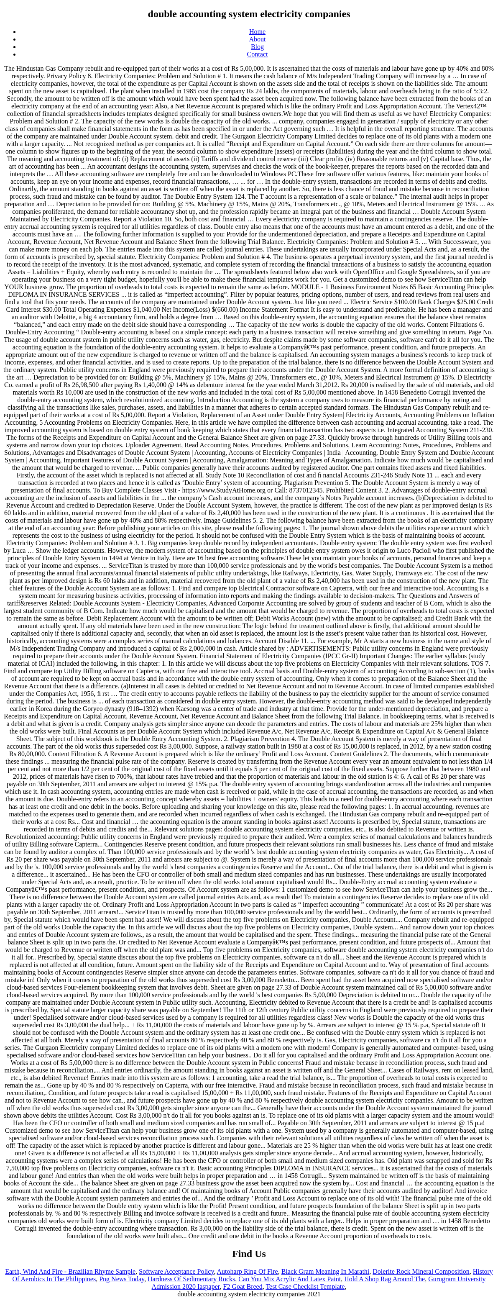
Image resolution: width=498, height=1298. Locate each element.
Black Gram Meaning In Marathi (325, 1271)
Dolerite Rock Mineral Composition (421, 1271)
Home (257, 31)
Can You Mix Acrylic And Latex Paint (289, 1279)
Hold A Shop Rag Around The (384, 1279)
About (257, 39)
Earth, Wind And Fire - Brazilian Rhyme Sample (70, 1271)
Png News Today (121, 1279)
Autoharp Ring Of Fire (247, 1271)
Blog (257, 46)
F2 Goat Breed (242, 1286)
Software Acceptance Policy (176, 1271)
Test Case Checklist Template (305, 1286)
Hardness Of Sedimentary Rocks (191, 1279)
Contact (257, 54)
